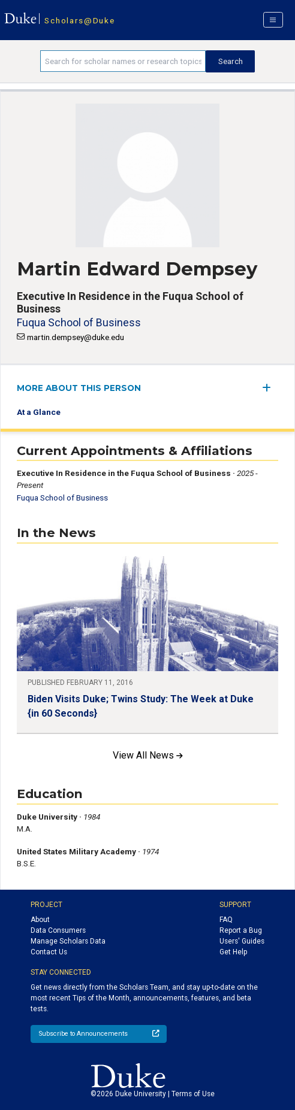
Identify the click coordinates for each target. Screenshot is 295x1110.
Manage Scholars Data (68, 941)
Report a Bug (240, 930)
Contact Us (49, 952)
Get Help (233, 952)
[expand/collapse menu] (270, 388)
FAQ (226, 919)
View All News (148, 755)
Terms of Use (193, 1094)
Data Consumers (58, 930)
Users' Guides (241, 941)
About (40, 919)
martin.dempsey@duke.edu (75, 337)
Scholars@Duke (79, 20)
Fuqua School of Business (79, 322)
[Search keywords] (123, 61)
